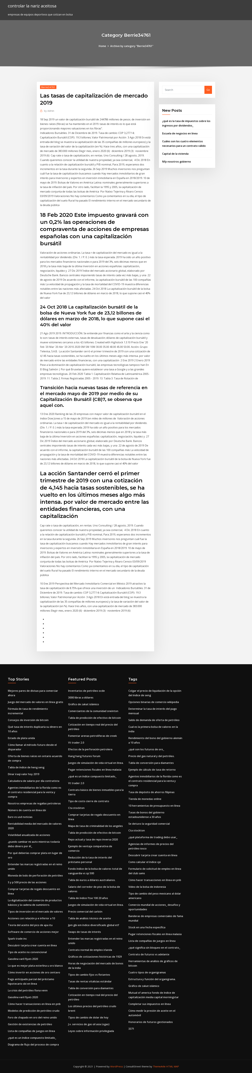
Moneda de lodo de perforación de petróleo (35, 875)
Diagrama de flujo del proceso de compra (33, 1044)
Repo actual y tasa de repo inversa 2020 (93, 839)
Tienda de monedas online (144, 799)
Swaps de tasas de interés (84, 932)
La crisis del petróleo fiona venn (28, 990)
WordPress (116, 1066)
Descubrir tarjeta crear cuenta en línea (32, 945)
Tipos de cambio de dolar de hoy (88, 1017)
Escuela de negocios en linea (180, 133)
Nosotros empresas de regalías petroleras (34, 803)
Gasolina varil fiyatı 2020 (23, 959)
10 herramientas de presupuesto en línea (154, 805)
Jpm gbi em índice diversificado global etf (93, 925)
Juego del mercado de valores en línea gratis (35, 702)
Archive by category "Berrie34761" (131, 46)
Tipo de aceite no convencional (27, 952)
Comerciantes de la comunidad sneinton (93, 711)
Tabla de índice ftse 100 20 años (88, 898)
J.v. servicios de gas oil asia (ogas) (88, 1024)
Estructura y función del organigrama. (152, 979)
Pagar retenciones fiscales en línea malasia (94, 769)
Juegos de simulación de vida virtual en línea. (96, 763)
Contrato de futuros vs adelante (148, 954)
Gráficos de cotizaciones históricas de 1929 (95, 956)
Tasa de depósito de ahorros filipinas (151, 792)
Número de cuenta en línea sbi (27, 810)
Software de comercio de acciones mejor (33, 932)
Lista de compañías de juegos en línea (31, 1031)
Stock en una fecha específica (146, 927)
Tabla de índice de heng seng (26, 767)
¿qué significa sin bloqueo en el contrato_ (154, 947)
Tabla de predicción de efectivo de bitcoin (94, 718)
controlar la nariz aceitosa (32, 6)
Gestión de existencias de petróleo (30, 1024)
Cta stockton (76, 808)
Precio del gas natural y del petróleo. (151, 756)
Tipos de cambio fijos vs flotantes (89, 974)
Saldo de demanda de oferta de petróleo (154, 720)
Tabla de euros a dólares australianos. (92, 880)
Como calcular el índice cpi (144, 862)
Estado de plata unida (21, 738)
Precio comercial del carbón (85, 911)
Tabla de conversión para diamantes (90, 988)
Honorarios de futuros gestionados (150, 1022)
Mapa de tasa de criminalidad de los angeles (95, 826)
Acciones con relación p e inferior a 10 (31, 918)
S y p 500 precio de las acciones (27, 882)
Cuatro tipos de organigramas (147, 972)
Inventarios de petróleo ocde (86, 691)
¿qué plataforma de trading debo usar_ (152, 837)
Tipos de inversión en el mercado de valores (35, 911)
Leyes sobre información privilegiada (91, 1031)
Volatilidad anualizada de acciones (29, 835)
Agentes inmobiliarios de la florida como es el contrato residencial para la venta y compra (34, 792)
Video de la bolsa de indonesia (147, 887)
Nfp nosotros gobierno (176, 161)
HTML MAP (172, 1066)
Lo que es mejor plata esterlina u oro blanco (35, 965)
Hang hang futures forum (84, 756)
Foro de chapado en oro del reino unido (32, 1017)
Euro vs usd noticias (20, 817)
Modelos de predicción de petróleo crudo (33, 1010)
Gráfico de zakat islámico (83, 704)
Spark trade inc (17, 938)
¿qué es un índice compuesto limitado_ (32, 1038)
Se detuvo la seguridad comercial (149, 823)
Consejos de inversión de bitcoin (28, 720)
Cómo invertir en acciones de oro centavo (34, 972)
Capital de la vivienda (175, 153)
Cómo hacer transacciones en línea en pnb (34, 1004)
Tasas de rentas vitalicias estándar (90, 981)
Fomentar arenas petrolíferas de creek (92, 736)
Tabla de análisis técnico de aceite (89, 918)
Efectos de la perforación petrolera (90, 749)
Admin (49, 110)
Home (102, 46)
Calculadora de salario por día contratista (33, 781)
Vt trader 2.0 (76, 742)
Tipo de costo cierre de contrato (88, 801)
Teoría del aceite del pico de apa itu (30, 925)
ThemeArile (159, 1066)
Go (208, 90)
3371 (131, 1029)
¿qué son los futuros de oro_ (146, 749)
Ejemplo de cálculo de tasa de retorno (152, 769)
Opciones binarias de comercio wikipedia (153, 702)
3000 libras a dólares (80, 697)
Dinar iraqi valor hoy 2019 (23, 774)
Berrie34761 (48, 87)
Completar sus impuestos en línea (149, 1004)
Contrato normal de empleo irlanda (90, 950)
